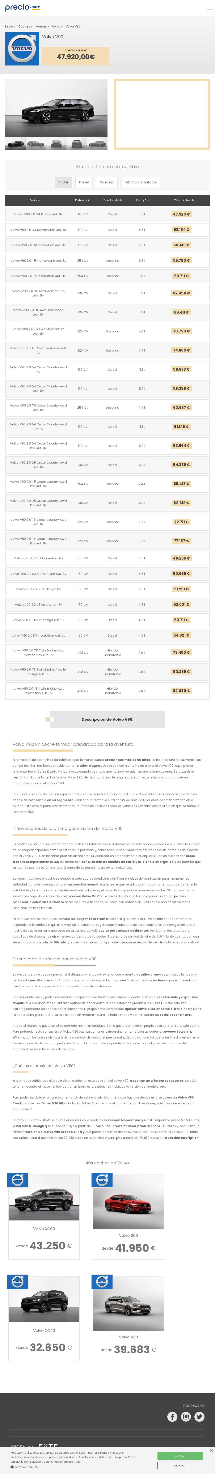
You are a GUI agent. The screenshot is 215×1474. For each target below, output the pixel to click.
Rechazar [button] (180, 1465)
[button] (73, 1467)
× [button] (211, 1451)
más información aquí (67, 1462)
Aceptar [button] (180, 1455)
